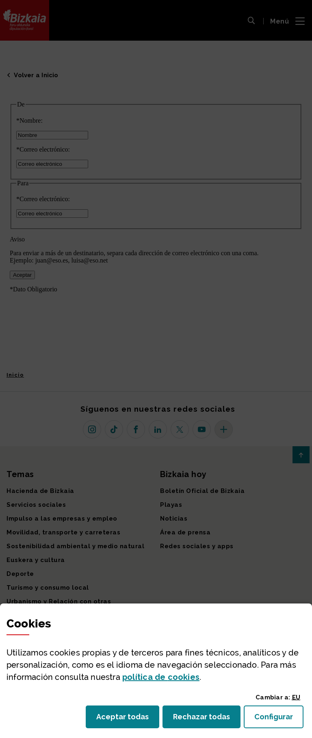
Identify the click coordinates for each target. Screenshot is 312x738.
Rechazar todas (206, 719)
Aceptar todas (127, 719)
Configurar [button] (278, 719)
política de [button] (160, 677)
